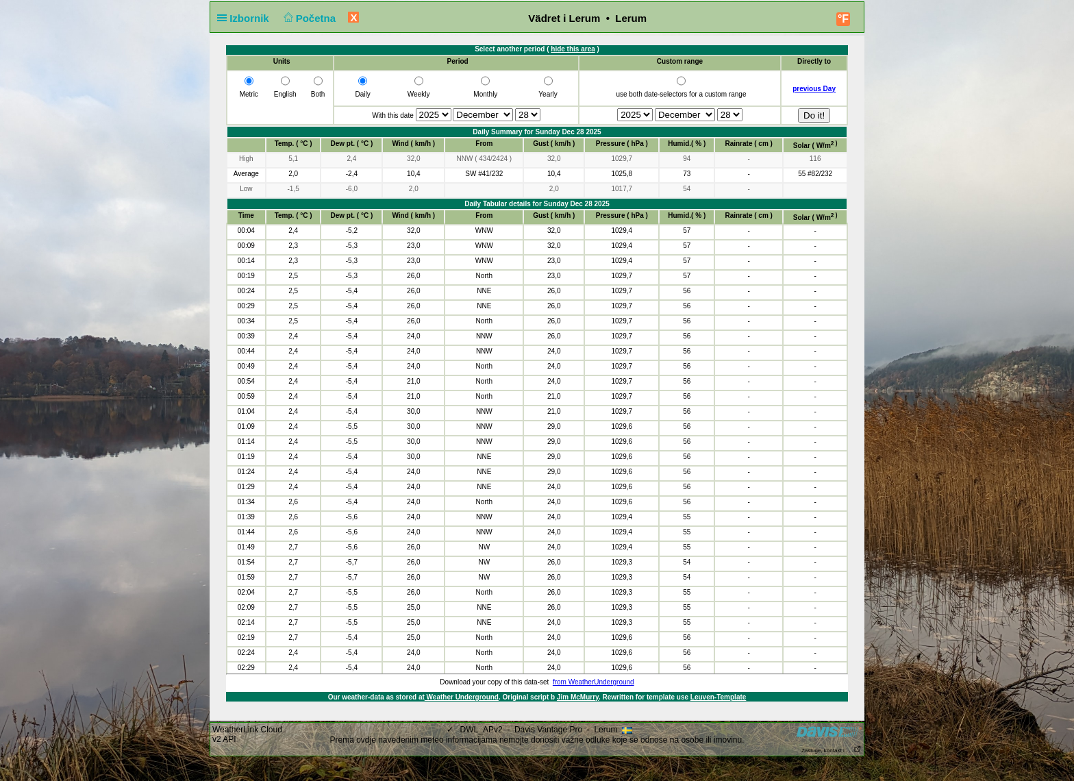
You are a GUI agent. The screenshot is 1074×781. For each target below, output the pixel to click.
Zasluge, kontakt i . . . (831, 750)
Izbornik (246, 18)
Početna (308, 18)
